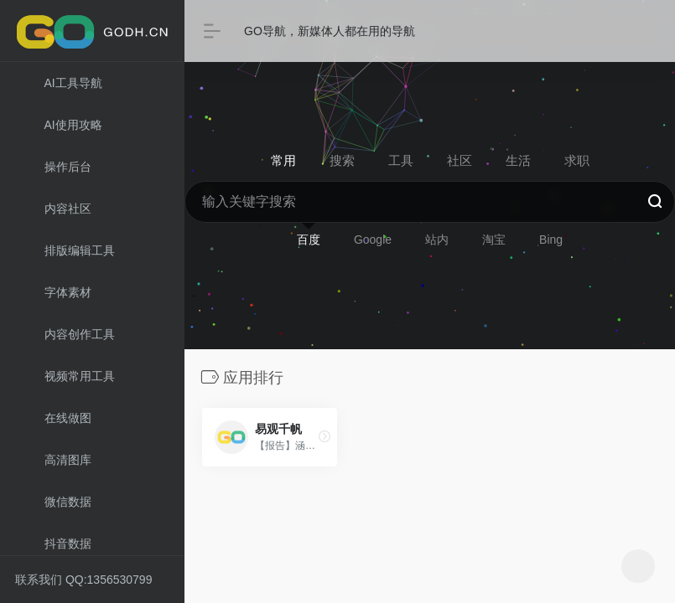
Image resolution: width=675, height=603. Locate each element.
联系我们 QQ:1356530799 (83, 579)
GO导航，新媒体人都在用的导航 (329, 31)
